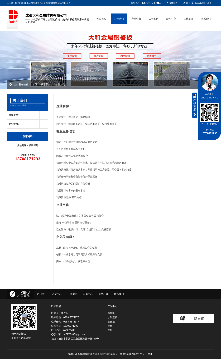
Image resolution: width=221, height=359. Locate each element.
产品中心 (136, 18)
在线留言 (171, 3)
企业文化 (60, 84)
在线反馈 (188, 18)
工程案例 (153, 18)
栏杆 (110, 330)
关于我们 (119, 18)
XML (150, 354)
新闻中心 (171, 18)
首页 (34, 84)
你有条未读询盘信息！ (197, 3)
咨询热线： (146, 3)
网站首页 (101, 18)
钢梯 (110, 325)
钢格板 (111, 313)
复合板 (111, 321)
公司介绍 (13, 115)
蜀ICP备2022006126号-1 (133, 354)
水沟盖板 (112, 317)
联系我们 (206, 18)
